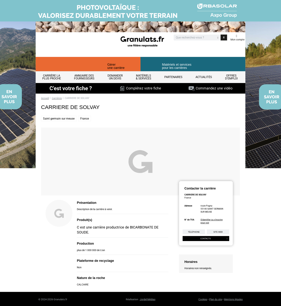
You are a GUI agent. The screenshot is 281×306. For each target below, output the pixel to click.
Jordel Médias (147, 299)
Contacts (213, 238)
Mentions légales (233, 299)
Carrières (57, 98)
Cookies (202, 299)
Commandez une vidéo (210, 88)
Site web (218, 232)
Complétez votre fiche (140, 88)
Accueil (45, 98)
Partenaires (173, 77)
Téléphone (194, 232)
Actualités (204, 77)
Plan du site (215, 299)
